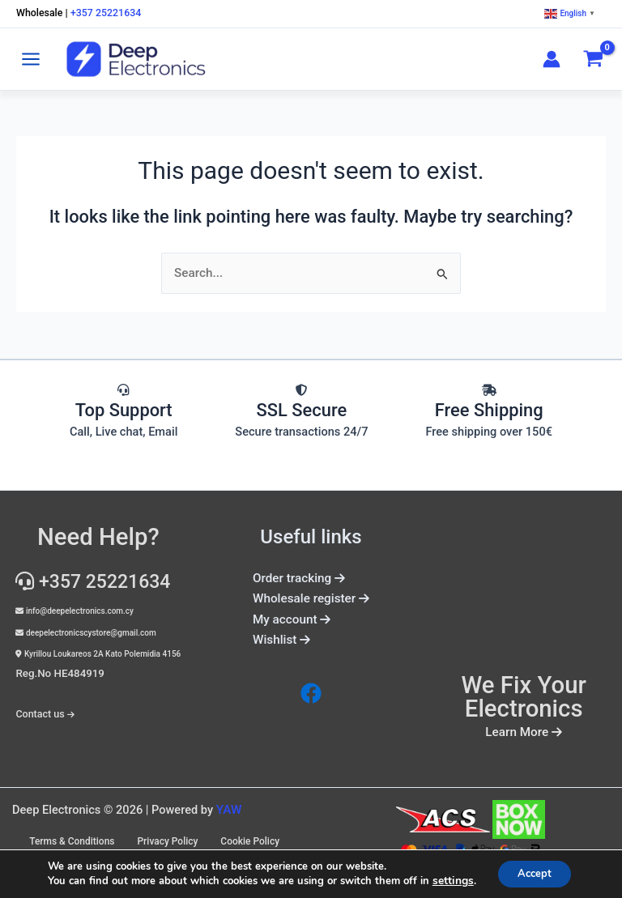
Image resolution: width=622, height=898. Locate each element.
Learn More (523, 731)
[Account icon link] (551, 58)
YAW (228, 808)
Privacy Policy (247, 835)
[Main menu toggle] (30, 58)
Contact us (39, 707)
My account (292, 616)
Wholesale (40, 13)
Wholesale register (311, 596)
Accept (534, 872)
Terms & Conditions (147, 835)
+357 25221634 (108, 13)
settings (447, 880)
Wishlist (283, 636)
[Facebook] (311, 689)
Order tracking (294, 577)
